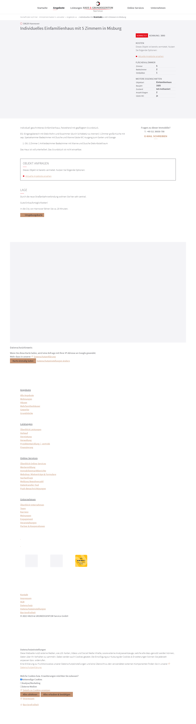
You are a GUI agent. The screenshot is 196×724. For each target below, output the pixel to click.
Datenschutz (26, 605)
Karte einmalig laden (23, 360)
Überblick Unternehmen (32, 504)
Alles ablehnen (30, 694)
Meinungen (25, 515)
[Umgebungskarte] (32, 215)
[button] (20, 538)
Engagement (26, 518)
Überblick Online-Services (33, 463)
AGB (22, 601)
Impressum (26, 598)
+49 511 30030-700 (155, 131)
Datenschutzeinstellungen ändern (53, 360)
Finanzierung (26, 447)
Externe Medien (29, 686)
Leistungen (76, 7)
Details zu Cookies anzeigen (36, 690)
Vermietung (26, 436)
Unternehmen (158, 7)
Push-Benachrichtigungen (33, 488)
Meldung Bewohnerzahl (32, 481)
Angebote (58, 7)
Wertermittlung (27, 467)
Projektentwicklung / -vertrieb (35, 443)
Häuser (23, 402)
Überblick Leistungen (30, 429)
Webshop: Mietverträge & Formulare (38, 474)
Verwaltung (26, 440)
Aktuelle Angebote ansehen (151, 56)
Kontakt (98, 16)
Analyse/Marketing (31, 683)
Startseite (42, 7)
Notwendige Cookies (32, 679)
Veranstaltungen (28, 522)
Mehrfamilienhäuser (30, 406)
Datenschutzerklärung (45, 356)
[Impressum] (27, 698)
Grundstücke (26, 413)
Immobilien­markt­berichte (33, 470)
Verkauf (24, 433)
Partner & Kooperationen (32, 526)
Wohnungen (26, 398)
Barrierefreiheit (28, 612)
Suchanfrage (26, 477)
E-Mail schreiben (155, 136)
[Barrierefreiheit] (29, 704)
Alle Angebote (27, 395)
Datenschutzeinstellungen (33, 608)
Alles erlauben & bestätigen (56, 694)
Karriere (24, 511)
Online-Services (135, 7)
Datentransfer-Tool (29, 484)
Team (23, 508)
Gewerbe (24, 409)
